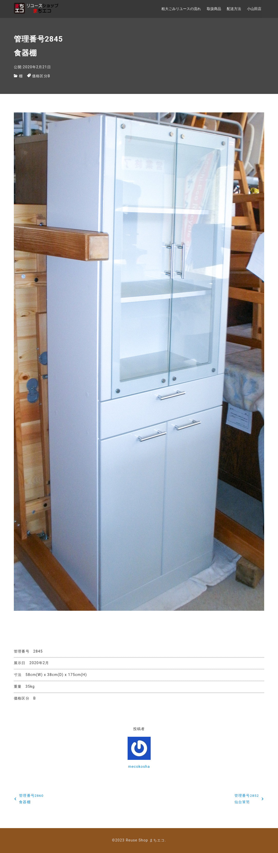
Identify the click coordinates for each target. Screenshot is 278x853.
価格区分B (41, 76)
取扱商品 (214, 9)
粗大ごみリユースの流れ (181, 9)
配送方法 (234, 9)
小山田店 (254, 9)
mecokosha (139, 766)
